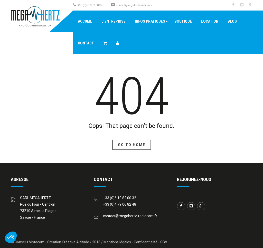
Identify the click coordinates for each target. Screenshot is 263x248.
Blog (232, 21)
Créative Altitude (75, 242)
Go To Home (131, 145)
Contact (86, 43)
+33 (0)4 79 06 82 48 (119, 204)
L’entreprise (113, 21)
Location (209, 21)
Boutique (183, 21)
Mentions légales (117, 242)
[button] (11, 237)
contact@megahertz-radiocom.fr (136, 5)
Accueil (85, 21)
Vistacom (36, 242)
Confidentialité (145, 242)
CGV (163, 242)
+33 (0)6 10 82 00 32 (119, 198)
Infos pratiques (150, 21)
